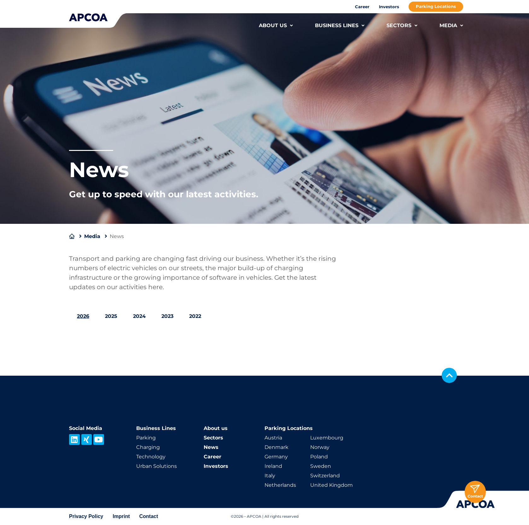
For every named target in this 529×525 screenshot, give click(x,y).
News (211, 447)
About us (216, 428)
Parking (146, 438)
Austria (273, 438)
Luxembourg (326, 438)
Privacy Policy (86, 516)
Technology (151, 457)
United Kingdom (331, 485)
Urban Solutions (156, 466)
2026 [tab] (83, 316)
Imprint (121, 516)
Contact (148, 516)
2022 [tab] (195, 316)
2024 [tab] (139, 316)
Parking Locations (436, 6)
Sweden (320, 466)
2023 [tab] (167, 316)
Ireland (273, 466)
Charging (148, 447)
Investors (389, 6)
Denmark (276, 447)
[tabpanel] (264, 334)
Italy (269, 476)
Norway (319, 447)
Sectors (213, 438)
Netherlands (280, 485)
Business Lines (156, 428)
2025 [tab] (111, 316)
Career (362, 6)
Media (92, 236)
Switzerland (325, 476)
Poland (319, 457)
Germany (276, 457)
